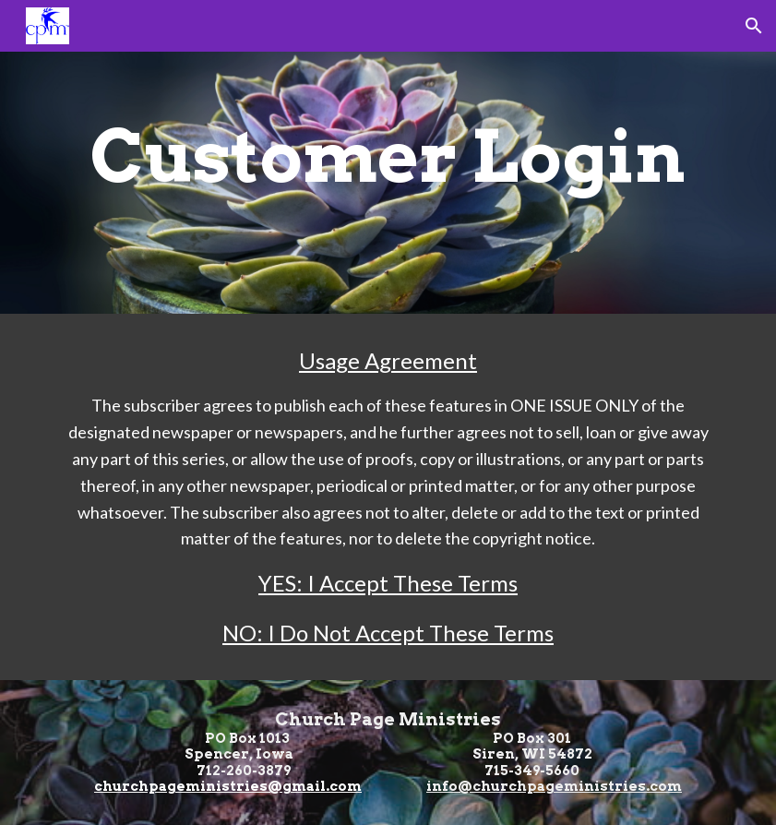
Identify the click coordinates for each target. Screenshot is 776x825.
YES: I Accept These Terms (388, 582)
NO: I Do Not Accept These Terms (388, 632)
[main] (387, 157)
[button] (754, 26)
